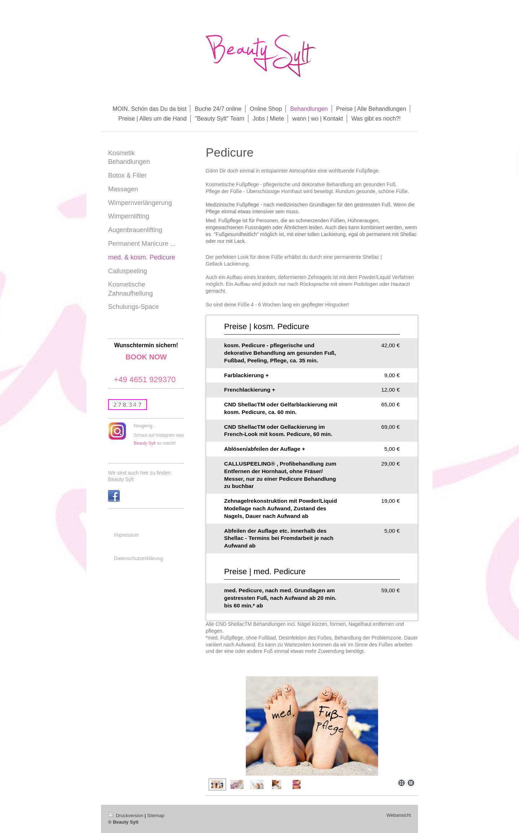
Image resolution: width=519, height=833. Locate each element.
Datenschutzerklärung (138, 558)
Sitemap (155, 815)
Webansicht (398, 815)
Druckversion (126, 815)
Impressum (126, 535)
